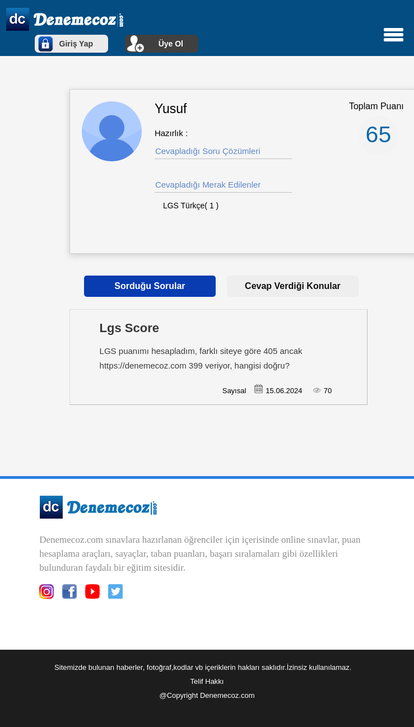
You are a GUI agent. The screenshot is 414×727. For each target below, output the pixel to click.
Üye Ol (171, 43)
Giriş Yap (76, 43)
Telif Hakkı (207, 681)
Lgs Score (129, 328)
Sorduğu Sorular (149, 286)
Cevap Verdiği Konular (293, 286)
